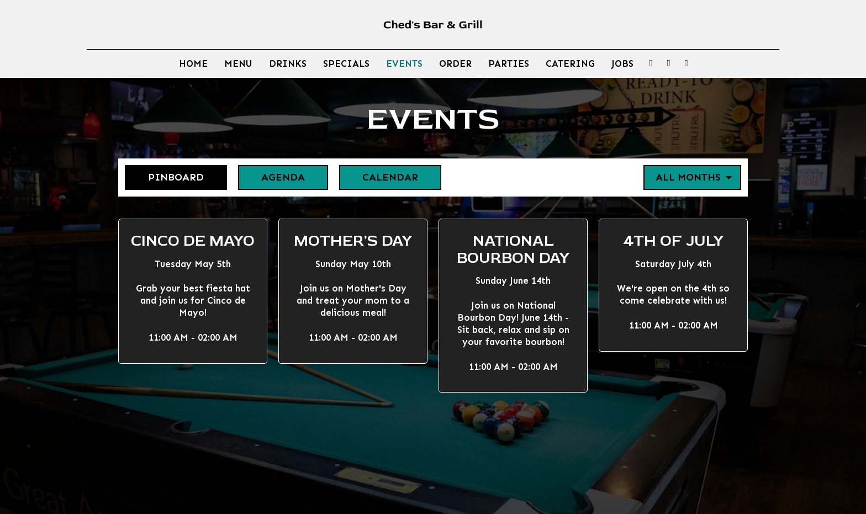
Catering (570, 63)
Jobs (622, 63)
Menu (238, 63)
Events (404, 63)
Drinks (288, 63)
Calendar (378, 177)
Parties (508, 63)
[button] (192, 291)
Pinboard (164, 177)
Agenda (271, 177)
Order (455, 63)
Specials (346, 63)
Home (193, 63)
